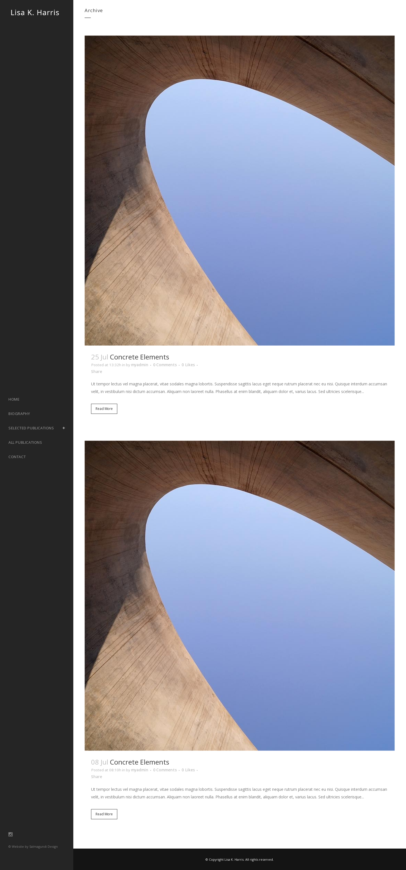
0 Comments (169, 365)
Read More (104, 410)
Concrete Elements (139, 356)
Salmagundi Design (43, 846)
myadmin (142, 365)
